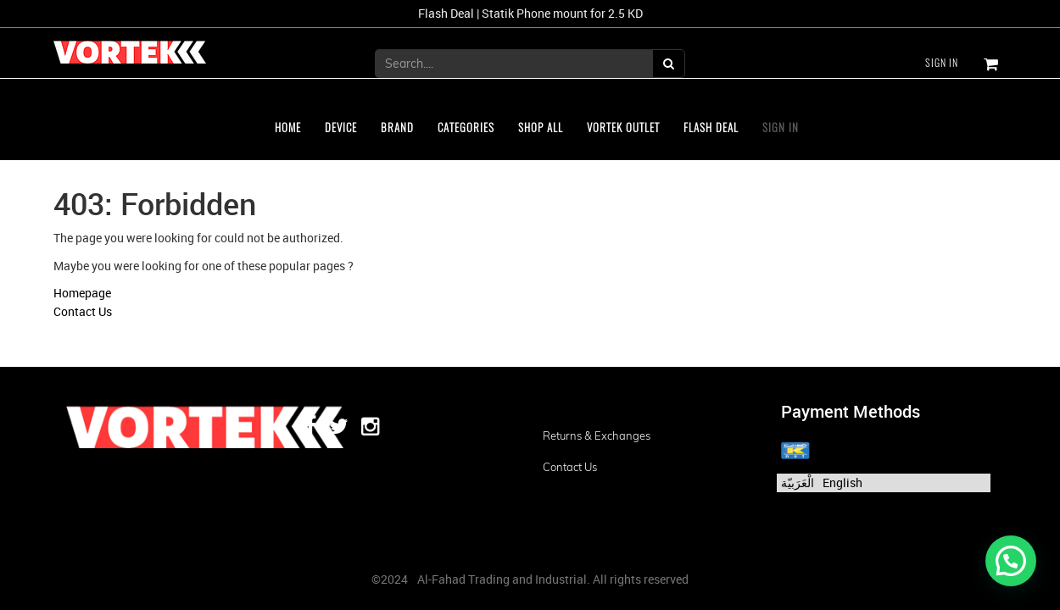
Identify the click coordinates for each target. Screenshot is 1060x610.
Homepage (82, 293)
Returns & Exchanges (596, 435)
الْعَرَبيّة (797, 482)
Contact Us (82, 311)
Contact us (570, 467)
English (842, 482)
